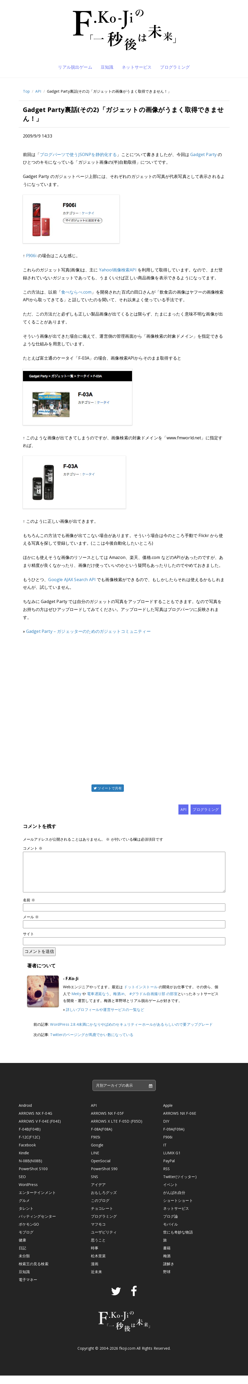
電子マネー (28, 1288)
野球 (167, 1280)
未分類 (24, 1264)
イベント (170, 1192)
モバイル (170, 1232)
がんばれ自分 (174, 1200)
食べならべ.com (76, 292)
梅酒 (167, 1264)
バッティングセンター (37, 1224)
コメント (33, 848)
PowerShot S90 (104, 1177)
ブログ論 (170, 1224)
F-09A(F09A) (174, 1137)
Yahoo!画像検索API (118, 270)
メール (31, 925)
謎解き (168, 1272)
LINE (95, 1161)
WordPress (28, 1192)
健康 (22, 1248)
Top (26, 91)
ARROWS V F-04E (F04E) (40, 1129)
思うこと (98, 1248)
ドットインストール (140, 995)
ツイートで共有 (108, 788)
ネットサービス (137, 67)
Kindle (24, 1161)
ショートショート (178, 1208)
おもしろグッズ (104, 1200)
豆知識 (107, 67)
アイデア (98, 1192)
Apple (168, 1113)
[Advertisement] (124, 709)
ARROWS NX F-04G (35, 1121)
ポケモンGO (29, 1232)
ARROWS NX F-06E (179, 1121)
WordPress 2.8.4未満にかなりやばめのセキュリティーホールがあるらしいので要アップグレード (131, 1032)
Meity (76, 1002)
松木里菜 (98, 1264)
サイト (28, 942)
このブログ (100, 1208)
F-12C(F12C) (29, 1145)
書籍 (167, 1256)
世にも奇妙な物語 (178, 1240)
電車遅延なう (98, 1002)
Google (97, 1153)
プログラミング (175, 67)
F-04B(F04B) (30, 1137)
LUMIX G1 (172, 1161)
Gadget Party (203, 154)
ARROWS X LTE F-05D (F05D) (117, 1129)
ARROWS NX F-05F (107, 1121)
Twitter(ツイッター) (180, 1185)
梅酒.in (118, 1002)
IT (165, 1153)
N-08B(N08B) (30, 1169)
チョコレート (102, 1216)
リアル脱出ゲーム (75, 67)
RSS (166, 1177)
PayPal (169, 1169)
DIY (166, 1129)
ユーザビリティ (104, 1240)
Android (25, 1113)
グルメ (24, 1208)
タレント (26, 1216)
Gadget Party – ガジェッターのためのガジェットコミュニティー (88, 631)
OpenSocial (101, 1169)
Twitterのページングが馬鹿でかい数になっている (91, 1043)
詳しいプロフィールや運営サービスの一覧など (105, 1017)
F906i (31, 255)
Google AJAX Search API (72, 579)
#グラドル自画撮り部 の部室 (153, 1002)
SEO (22, 1185)
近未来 (96, 1280)
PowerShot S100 (33, 1177)
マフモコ (98, 1232)
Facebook (27, 1153)
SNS (94, 1185)
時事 (94, 1256)
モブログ (26, 1240)
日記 (22, 1256)
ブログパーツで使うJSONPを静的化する (78, 154)
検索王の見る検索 (33, 1272)
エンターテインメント (37, 1200)
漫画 (94, 1272)
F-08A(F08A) (102, 1137)
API (38, 91)
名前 (29, 908)
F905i (95, 1145)
